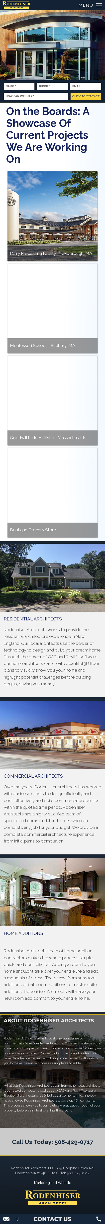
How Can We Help (20, 96)
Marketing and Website (52, 1183)
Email (76, 86)
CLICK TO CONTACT (86, 96)
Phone (44, 86)
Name (11, 86)
